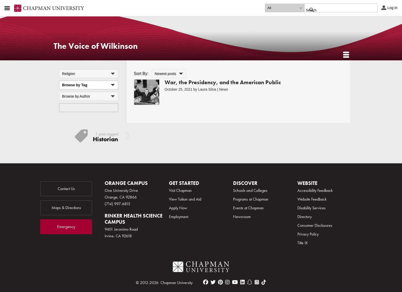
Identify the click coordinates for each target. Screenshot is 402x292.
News (223, 89)
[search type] (284, 8)
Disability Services (311, 208)
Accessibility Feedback (315, 190)
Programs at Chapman (250, 199)
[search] (335, 10)
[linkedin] (242, 282)
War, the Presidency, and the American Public (223, 82)
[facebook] (205, 282)
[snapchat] (249, 282)
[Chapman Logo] (201, 267)
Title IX (302, 243)
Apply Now (178, 208)
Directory (304, 216)
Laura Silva (207, 89)
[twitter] (213, 282)
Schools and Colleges (250, 190)
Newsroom (242, 216)
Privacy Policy (308, 234)
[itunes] (257, 282)
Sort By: (141, 73)
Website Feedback (312, 199)
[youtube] (235, 282)
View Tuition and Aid (185, 199)
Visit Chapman (180, 190)
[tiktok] (264, 282)
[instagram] (227, 282)
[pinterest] (220, 282)
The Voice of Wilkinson (96, 46)
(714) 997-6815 (117, 203)
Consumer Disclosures (314, 225)
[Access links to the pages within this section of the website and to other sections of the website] (8, 8)
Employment (178, 216)
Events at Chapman (248, 208)
